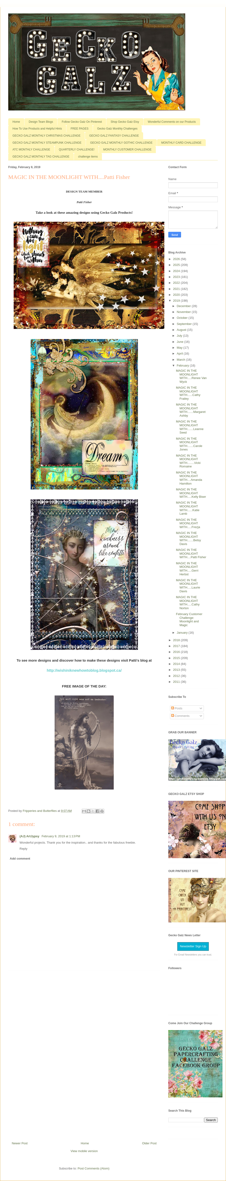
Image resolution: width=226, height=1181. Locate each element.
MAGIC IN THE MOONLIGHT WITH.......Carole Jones (189, 444)
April (180, 353)
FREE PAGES (80, 128)
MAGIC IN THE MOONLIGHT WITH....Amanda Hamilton (189, 478)
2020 (177, 294)
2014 (177, 664)
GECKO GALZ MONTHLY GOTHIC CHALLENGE (121, 142)
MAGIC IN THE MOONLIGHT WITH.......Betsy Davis (188, 538)
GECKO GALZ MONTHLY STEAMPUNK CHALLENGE (46, 142)
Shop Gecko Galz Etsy (125, 121)
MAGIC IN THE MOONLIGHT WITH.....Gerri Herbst (187, 568)
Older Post (149, 1143)
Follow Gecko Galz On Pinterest (82, 121)
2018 (177, 640)
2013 (177, 669)
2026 (177, 259)
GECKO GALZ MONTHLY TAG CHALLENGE (40, 156)
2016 (177, 652)
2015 (177, 658)
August (182, 330)
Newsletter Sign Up (193, 946)
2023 (177, 277)
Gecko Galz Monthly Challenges (117, 128)
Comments (180, 716)
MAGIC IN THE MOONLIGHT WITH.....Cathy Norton (187, 602)
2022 (177, 282)
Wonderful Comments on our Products (172, 121)
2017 (177, 646)
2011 (177, 681)
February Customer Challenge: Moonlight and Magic (189, 619)
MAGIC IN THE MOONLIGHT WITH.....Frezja (188, 523)
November (184, 312)
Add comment (20, 858)
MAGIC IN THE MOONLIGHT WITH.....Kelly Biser (191, 493)
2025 (177, 265)
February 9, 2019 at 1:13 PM (61, 836)
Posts (176, 708)
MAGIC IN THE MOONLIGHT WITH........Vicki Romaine (188, 461)
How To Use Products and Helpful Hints (37, 128)
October (183, 318)
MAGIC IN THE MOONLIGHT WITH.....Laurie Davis (188, 585)
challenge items (88, 156)
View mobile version (84, 1151)
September (185, 324)
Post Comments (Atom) (93, 1168)
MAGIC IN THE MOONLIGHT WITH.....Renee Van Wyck (191, 376)
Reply (23, 848)
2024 (177, 271)
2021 (177, 289)
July (180, 335)
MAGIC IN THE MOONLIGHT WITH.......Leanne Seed (189, 427)
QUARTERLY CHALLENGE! (76, 149)
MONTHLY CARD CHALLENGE (181, 142)
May (180, 347)
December (184, 306)
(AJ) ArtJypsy (30, 836)
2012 (177, 676)
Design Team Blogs (41, 121)
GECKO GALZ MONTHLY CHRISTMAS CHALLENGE (46, 135)
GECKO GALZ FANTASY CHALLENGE (114, 135)
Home (16, 121)
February (183, 365)
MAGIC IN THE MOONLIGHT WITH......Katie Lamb (187, 508)
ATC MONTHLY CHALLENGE (31, 149)
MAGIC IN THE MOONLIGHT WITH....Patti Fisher (191, 553)
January (183, 632)
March (181, 359)
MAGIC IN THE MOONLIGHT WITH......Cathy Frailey (188, 393)
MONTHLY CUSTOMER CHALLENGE (127, 149)
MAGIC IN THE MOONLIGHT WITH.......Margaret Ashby (191, 410)
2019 (177, 300)
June (180, 342)
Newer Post (20, 1143)
